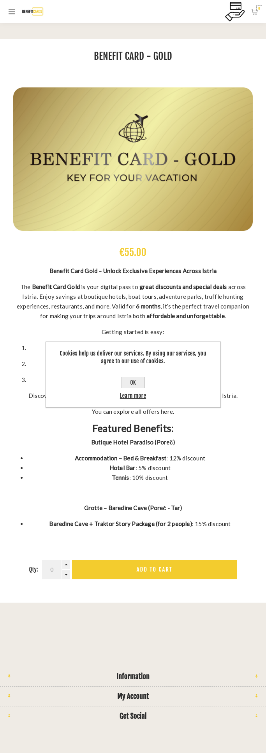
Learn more (133, 395)
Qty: (33, 569)
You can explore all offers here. (133, 411)
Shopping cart (259, 8)
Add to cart (155, 569)
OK (133, 382)
